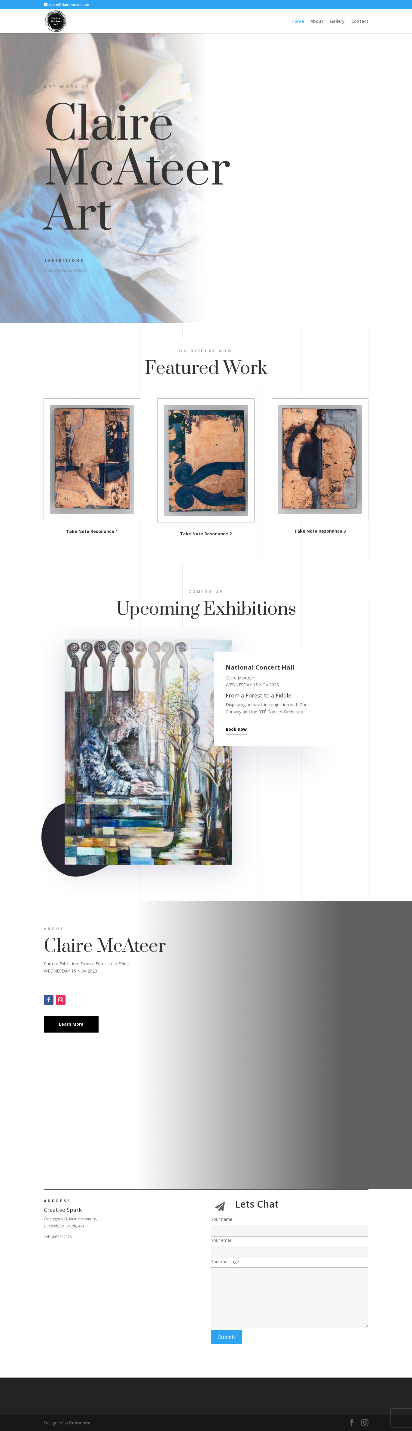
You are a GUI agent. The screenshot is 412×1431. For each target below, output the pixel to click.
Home (297, 21)
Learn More (71, 1024)
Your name (289, 1225)
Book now (236, 729)
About (316, 21)
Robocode (79, 1423)
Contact (359, 21)
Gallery (337, 21)
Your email (289, 1246)
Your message (289, 1294)
